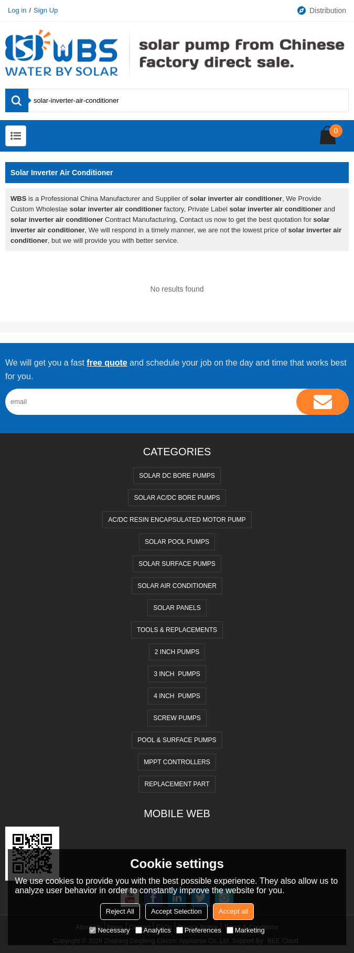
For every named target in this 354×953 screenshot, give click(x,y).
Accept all (233, 911)
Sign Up (46, 10)
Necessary (109, 930)
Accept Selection (176, 911)
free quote (107, 362)
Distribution (321, 10)
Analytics (153, 930)
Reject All (120, 911)
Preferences (198, 930)
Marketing (246, 930)
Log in (17, 10)
